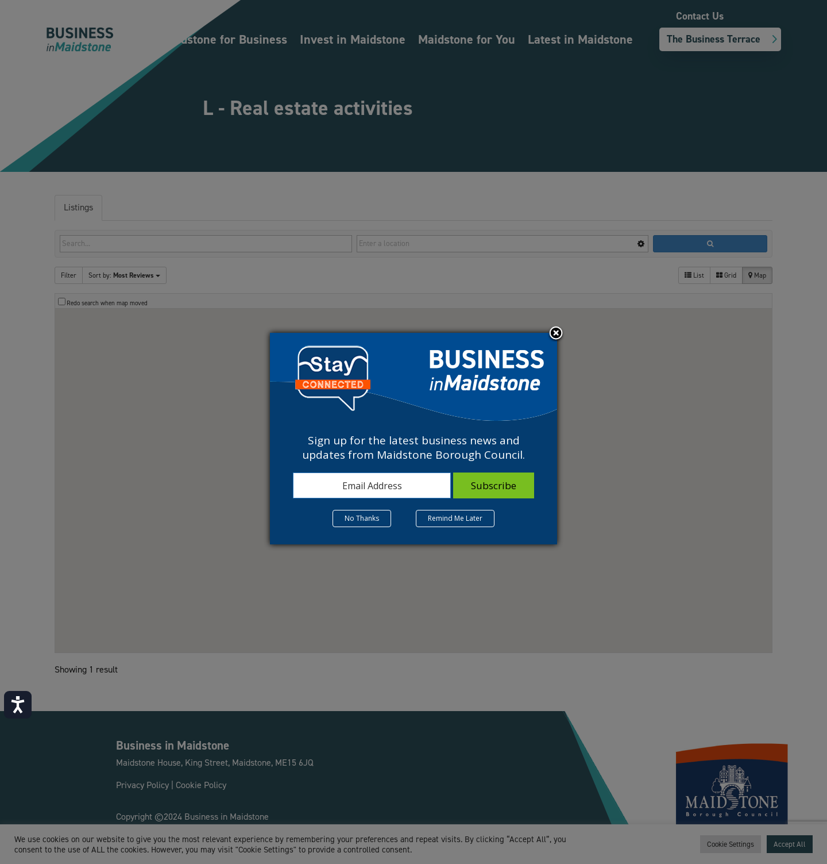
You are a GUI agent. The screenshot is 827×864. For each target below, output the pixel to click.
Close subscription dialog (556, 334)
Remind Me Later (455, 518)
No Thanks (362, 518)
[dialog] (413, 438)
